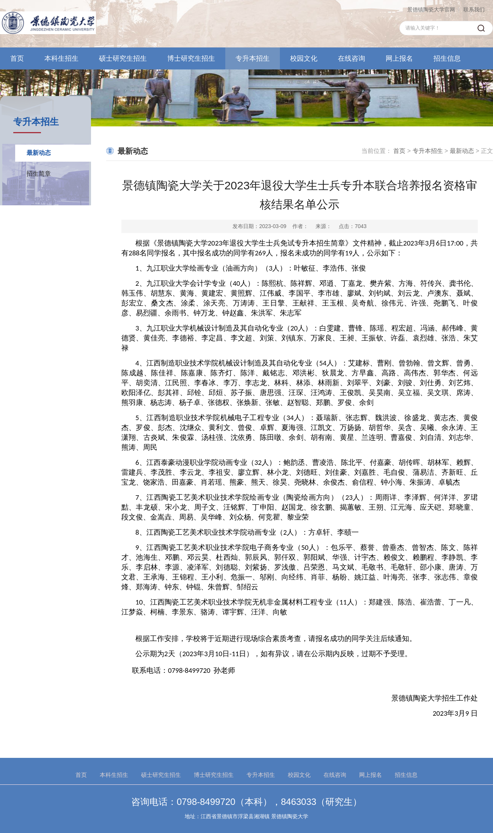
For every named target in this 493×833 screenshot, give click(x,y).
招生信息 (447, 58)
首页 (17, 58)
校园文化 (303, 58)
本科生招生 (61, 58)
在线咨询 (351, 58)
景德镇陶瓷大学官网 (431, 9)
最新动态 (39, 153)
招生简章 (39, 173)
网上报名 (399, 58)
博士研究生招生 (191, 58)
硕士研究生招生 (123, 58)
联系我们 (474, 9)
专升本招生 (253, 58)
